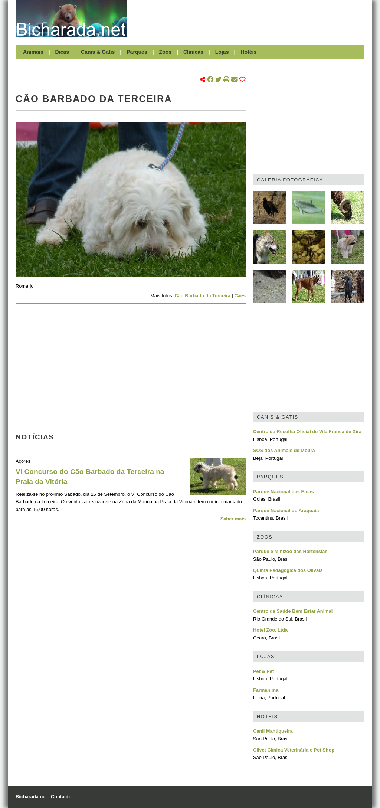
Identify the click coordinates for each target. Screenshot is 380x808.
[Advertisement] (249, 18)
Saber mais (233, 518)
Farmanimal (266, 690)
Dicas (62, 52)
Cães (240, 295)
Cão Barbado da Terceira (202, 295)
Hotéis (248, 52)
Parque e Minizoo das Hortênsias (290, 551)
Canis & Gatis (98, 52)
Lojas (222, 52)
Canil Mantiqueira (273, 731)
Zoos (165, 52)
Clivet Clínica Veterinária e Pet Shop (293, 750)
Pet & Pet (263, 671)
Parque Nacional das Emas (283, 491)
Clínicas (193, 52)
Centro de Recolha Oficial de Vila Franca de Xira (307, 431)
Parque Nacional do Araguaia (286, 510)
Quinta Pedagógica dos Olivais (288, 570)
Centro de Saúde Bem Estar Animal (292, 611)
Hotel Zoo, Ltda (270, 630)
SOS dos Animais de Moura (284, 450)
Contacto (61, 796)
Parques (137, 52)
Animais (33, 52)
